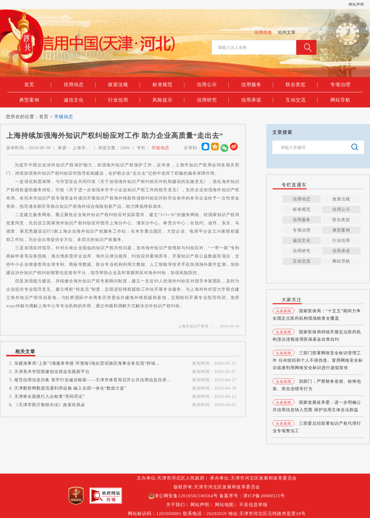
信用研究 (213, 100)
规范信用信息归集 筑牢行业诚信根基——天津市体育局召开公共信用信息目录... (92, 380)
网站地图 (224, 504)
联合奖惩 (302, 84)
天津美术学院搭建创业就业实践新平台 (52, 371)
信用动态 (80, 84)
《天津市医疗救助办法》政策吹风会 (49, 405)
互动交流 (302, 100)
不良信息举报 (253, 504)
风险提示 (168, 100)
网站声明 (356, 4)
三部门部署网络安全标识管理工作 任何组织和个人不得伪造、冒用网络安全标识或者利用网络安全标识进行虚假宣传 (318, 360)
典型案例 (35, 100)
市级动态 (63, 116)
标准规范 (168, 84)
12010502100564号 (198, 495)
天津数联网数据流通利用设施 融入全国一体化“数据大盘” (70, 388)
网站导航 (340, 99)
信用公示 (213, 84)
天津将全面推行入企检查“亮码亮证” (49, 396)
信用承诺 (257, 100)
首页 (38, 84)
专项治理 (340, 84)
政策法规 (124, 84)
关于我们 (175, 504)
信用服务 (257, 84)
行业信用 (124, 100)
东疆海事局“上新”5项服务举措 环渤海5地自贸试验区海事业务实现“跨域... (87, 363)
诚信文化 (80, 100)
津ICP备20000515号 (264, 495)
